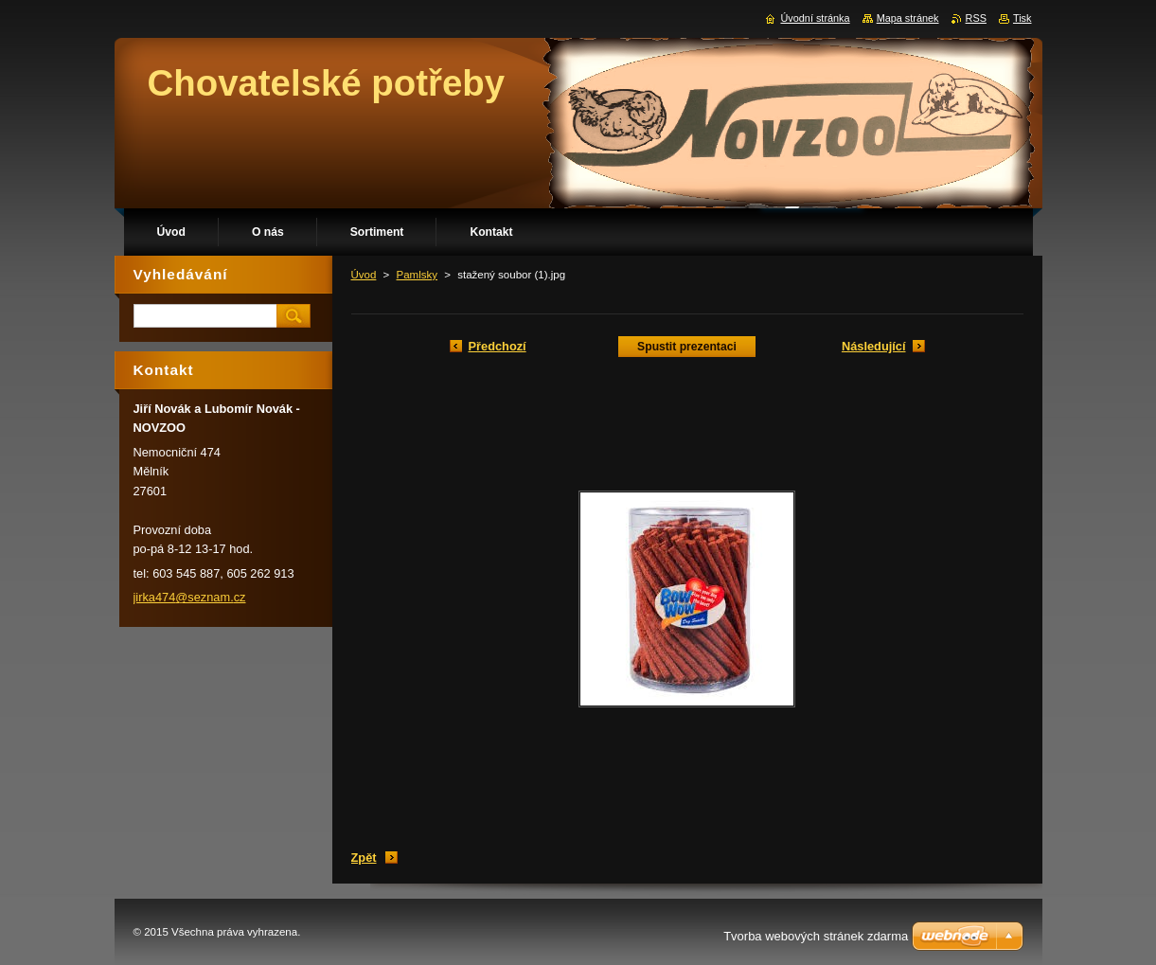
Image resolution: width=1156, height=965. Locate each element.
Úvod (364, 274)
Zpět (364, 857)
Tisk (1022, 18)
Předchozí (497, 346)
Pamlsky (417, 274)
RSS (976, 18)
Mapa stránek (908, 18)
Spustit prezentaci (687, 346)
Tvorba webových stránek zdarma (815, 936)
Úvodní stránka (814, 18)
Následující (874, 346)
